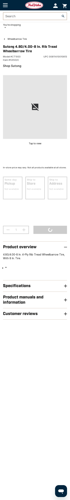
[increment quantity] (24, 230)
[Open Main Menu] (5, 5)
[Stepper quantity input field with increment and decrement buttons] (16, 230)
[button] (55, 5)
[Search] (63, 16)
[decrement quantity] (8, 230)
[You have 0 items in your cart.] (64, 5)
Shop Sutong (12, 66)
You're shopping (12, 24)
